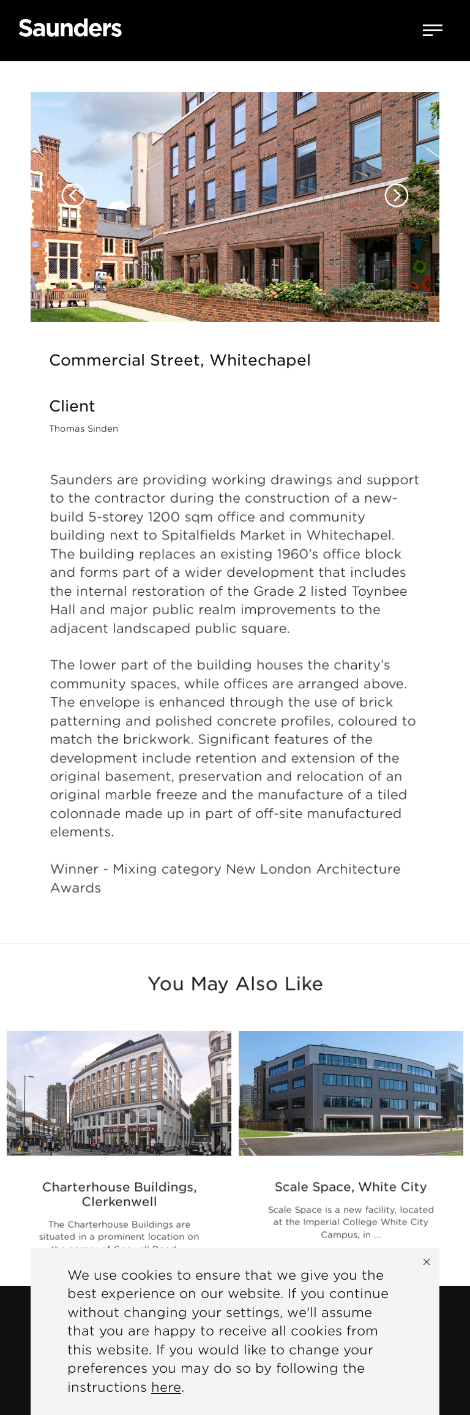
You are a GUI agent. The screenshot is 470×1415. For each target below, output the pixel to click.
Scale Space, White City (350, 1188)
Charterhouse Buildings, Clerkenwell (119, 1196)
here (166, 1387)
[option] (235, 191)
